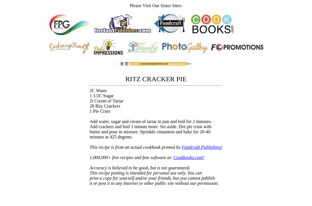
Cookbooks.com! (188, 157)
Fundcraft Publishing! (202, 147)
